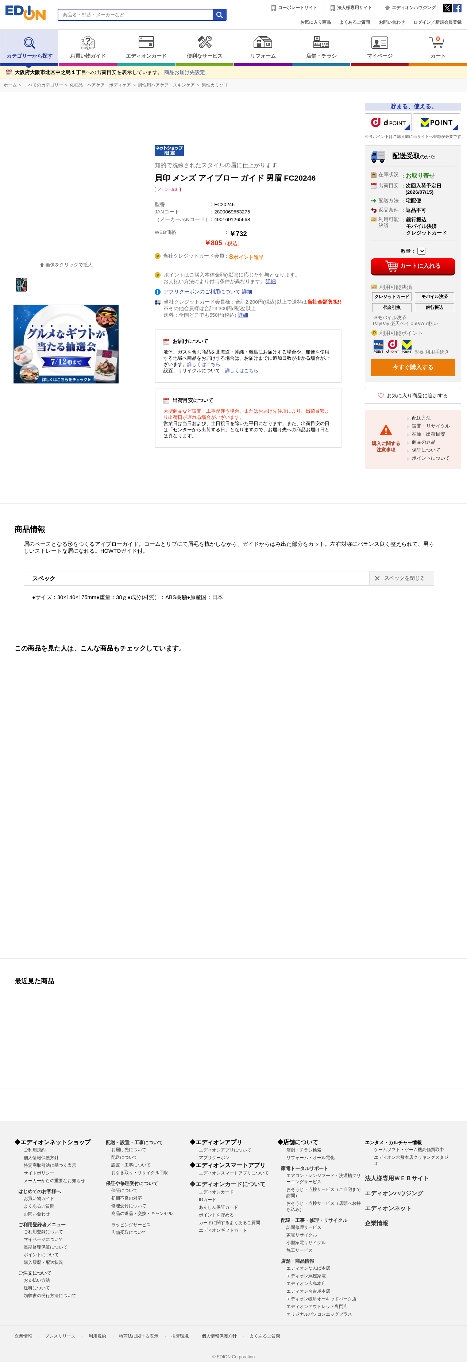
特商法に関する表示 (138, 1336)
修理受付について (128, 1205)
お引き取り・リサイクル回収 (139, 1172)
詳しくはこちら (203, 364)
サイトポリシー (39, 1173)
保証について (426, 450)
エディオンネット (388, 1208)
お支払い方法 (37, 1280)
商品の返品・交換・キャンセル (142, 1213)
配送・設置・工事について (134, 1142)
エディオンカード (146, 47)
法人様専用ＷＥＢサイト (397, 1178)
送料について (37, 1287)
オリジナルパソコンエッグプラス (319, 1314)
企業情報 (376, 1223)
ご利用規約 (35, 1150)
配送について (124, 1157)
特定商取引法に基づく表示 (50, 1165)
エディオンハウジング (414, 7)
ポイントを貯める (216, 1215)
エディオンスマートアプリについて (234, 1173)
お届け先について (128, 1149)
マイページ (380, 47)
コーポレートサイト (297, 7)
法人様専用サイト (354, 7)
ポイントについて (431, 458)
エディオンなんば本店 (308, 1268)
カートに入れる (412, 266)
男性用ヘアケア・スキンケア (166, 85)
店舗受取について (128, 1232)
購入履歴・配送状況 (43, 1262)
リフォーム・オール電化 (310, 1157)
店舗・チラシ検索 (303, 1150)
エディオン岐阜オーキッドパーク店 (321, 1298)
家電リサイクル (301, 1235)
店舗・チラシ (321, 47)
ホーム (10, 85)
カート (438, 47)
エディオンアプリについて (225, 1150)
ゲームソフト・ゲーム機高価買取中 (409, 1149)
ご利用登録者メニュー (42, 1224)
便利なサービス (204, 47)
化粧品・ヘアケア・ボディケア (100, 85)
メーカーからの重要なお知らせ (54, 1180)
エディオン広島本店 (306, 1283)
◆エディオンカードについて (228, 1184)
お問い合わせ (392, 22)
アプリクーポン (214, 1157)
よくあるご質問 (354, 22)
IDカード (207, 1199)
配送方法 (421, 418)
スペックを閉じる (404, 578)
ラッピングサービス (131, 1224)
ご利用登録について (43, 1231)
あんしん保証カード (218, 1207)
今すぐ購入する (413, 367)
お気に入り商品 (315, 22)
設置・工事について (131, 1165)
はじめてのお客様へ (39, 1191)
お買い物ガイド (88, 47)
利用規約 (97, 1336)
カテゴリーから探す (30, 47)
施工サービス (299, 1250)
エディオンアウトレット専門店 (317, 1306)
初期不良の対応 (126, 1198)
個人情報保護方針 (41, 1157)
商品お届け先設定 (184, 72)
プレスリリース (60, 1336)
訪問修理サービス (303, 1227)
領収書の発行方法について (50, 1295)
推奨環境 (180, 1336)
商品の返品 (424, 442)
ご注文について (34, 1273)
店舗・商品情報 (297, 1261)
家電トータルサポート (304, 1168)
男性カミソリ (215, 85)
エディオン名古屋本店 (308, 1291)
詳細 (271, 281)
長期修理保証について (45, 1247)
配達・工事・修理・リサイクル (314, 1220)
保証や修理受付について (132, 1183)
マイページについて (43, 1239)
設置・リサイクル (431, 426)
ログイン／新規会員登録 (437, 22)
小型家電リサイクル (306, 1242)
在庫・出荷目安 (428, 434)
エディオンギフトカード (223, 1230)
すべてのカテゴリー (43, 85)
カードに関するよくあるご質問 (229, 1222)
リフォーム (263, 47)
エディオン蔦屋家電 (306, 1275)
